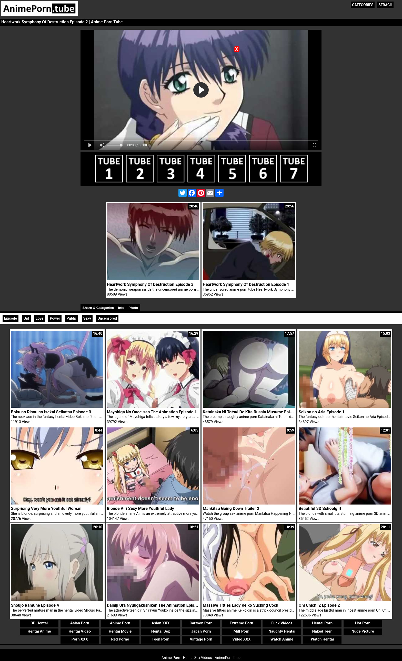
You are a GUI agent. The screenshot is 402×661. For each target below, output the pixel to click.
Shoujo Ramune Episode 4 (35, 605)
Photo (133, 308)
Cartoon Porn (201, 623)
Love (39, 318)
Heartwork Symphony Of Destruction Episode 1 (246, 284)
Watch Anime (281, 639)
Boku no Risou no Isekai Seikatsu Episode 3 (51, 412)
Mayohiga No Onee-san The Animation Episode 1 (152, 412)
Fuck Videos (282, 623)
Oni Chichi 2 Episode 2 (319, 605)
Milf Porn (241, 631)
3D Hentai (39, 623)
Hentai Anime (39, 631)
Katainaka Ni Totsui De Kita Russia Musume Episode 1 (252, 412)
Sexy (87, 318)
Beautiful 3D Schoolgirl (320, 508)
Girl (26, 318)
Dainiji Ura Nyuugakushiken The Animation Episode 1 (155, 605)
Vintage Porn (201, 639)
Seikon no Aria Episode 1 (322, 412)
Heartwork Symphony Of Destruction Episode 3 (150, 284)
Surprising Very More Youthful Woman (46, 508)
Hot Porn (362, 623)
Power (55, 318)
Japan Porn (201, 631)
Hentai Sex (160, 631)
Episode (10, 318)
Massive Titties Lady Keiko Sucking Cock (240, 605)
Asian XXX (160, 623)
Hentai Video (79, 631)
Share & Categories (98, 308)
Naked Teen (322, 631)
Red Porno (120, 639)
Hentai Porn (322, 623)
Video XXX (241, 639)
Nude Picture (362, 631)
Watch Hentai (322, 639)
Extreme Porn (241, 623)
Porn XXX (80, 639)
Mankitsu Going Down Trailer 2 (231, 508)
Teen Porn (160, 639)
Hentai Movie (120, 631)
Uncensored (107, 318)
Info (121, 308)
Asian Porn (79, 623)
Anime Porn (120, 623)
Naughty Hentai (281, 631)
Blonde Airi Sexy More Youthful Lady (140, 508)
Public (72, 318)
